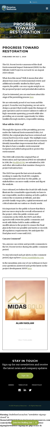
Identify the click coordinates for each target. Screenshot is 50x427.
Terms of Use (22, 384)
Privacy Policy (37, 384)
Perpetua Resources (20, 405)
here (31, 97)
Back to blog (25, 344)
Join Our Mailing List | (25, 422)
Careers (11, 384)
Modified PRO (19, 162)
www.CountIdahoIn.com (32, 257)
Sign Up (25, 375)
